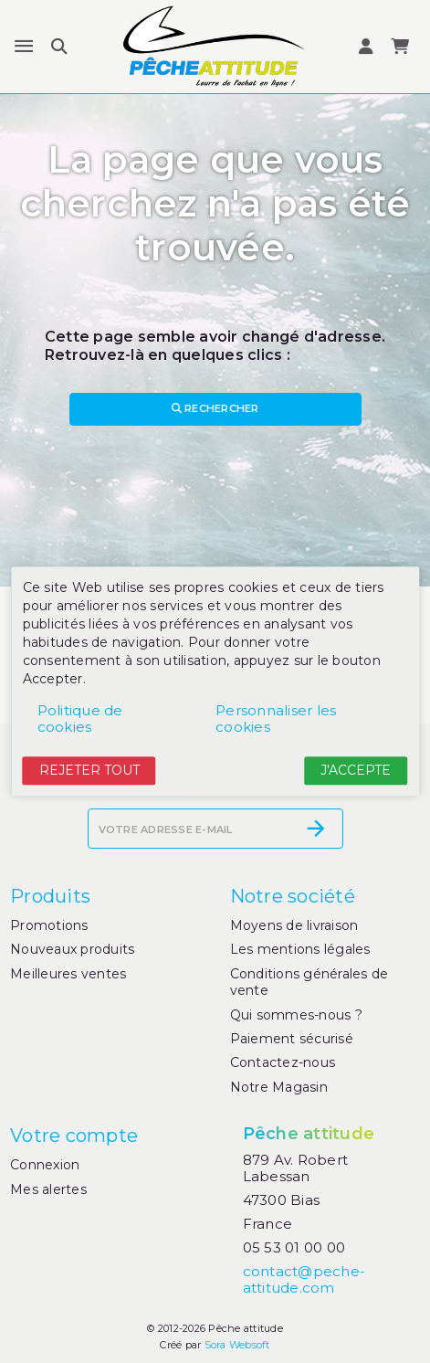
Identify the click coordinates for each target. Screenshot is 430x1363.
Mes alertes (48, 1189)
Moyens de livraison (294, 925)
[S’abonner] (315, 828)
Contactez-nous (283, 1062)
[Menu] (23, 46)
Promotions (49, 925)
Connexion (44, 1165)
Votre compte (74, 1135)
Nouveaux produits (72, 949)
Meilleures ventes (68, 974)
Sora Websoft (237, 1344)
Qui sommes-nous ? (296, 1015)
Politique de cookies (80, 718)
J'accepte (355, 770)
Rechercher (215, 408)
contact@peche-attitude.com (304, 1279)
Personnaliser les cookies (275, 718)
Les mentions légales (300, 949)
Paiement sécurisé (291, 1038)
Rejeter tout (89, 770)
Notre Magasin (279, 1087)
